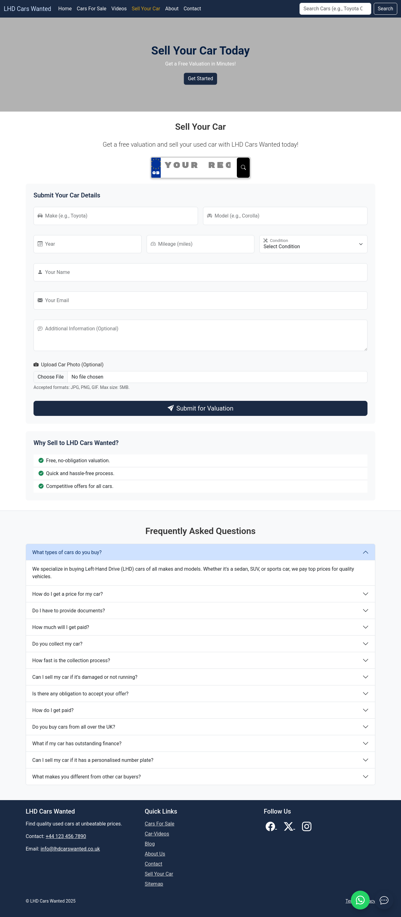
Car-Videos (157, 834)
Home (65, 9)
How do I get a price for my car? (67, 594)
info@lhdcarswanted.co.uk (70, 849)
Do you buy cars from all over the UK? (73, 727)
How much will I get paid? (60, 627)
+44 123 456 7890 (66, 836)
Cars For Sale (92, 9)
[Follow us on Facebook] (271, 825)
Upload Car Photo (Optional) (69, 365)
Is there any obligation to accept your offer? (80, 694)
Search (385, 9)
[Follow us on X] (289, 825)
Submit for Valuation (200, 408)
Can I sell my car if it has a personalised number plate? (92, 760)
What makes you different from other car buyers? (86, 777)
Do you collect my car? (57, 644)
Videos (119, 9)
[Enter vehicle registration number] (197, 165)
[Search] (335, 9)
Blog (150, 844)
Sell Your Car (146, 9)
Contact (192, 9)
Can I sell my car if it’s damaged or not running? (85, 677)
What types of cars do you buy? (67, 552)
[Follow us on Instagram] (306, 825)
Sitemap (154, 884)
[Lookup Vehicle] (243, 168)
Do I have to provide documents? (68, 611)
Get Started (200, 79)
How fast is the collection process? (71, 660)
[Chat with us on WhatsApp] (360, 900)
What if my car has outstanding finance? (77, 744)
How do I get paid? (53, 710)
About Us (155, 854)
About (172, 9)
